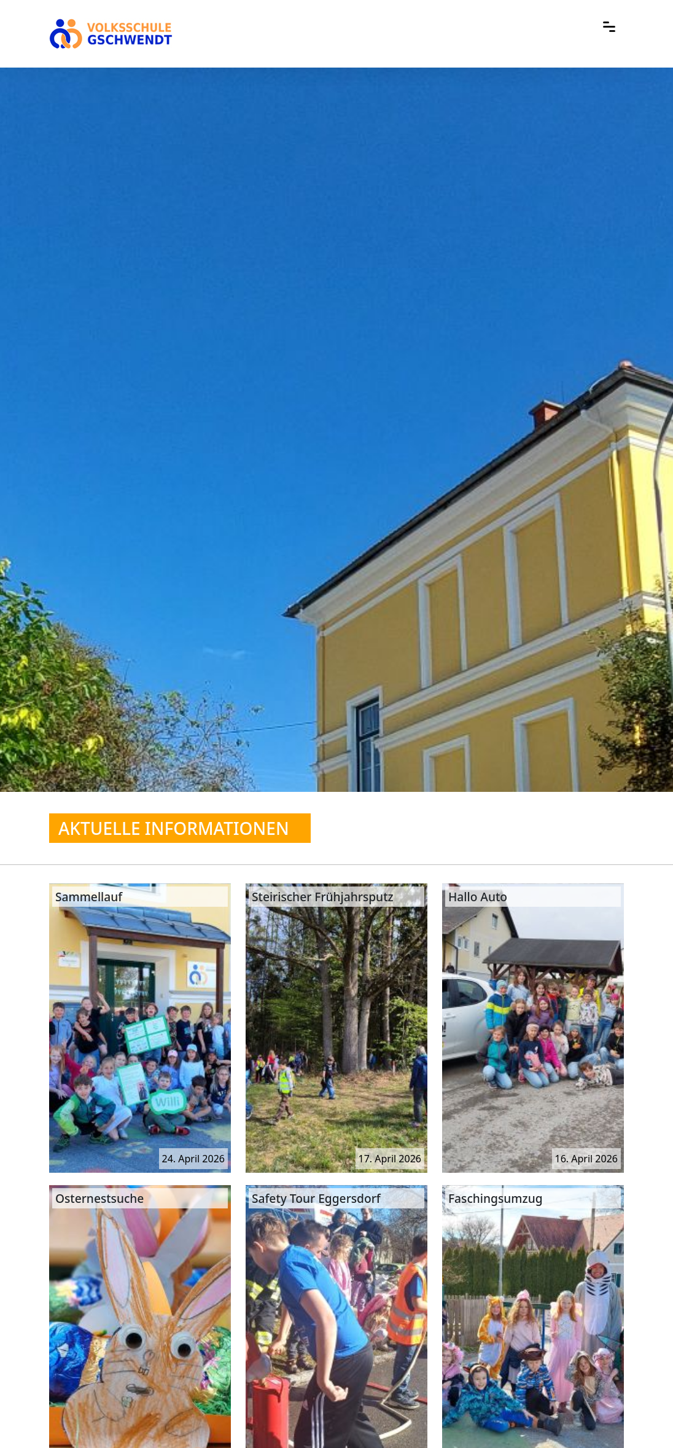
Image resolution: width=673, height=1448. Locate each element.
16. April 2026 (586, 1158)
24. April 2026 (193, 1158)
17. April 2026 (390, 1158)
